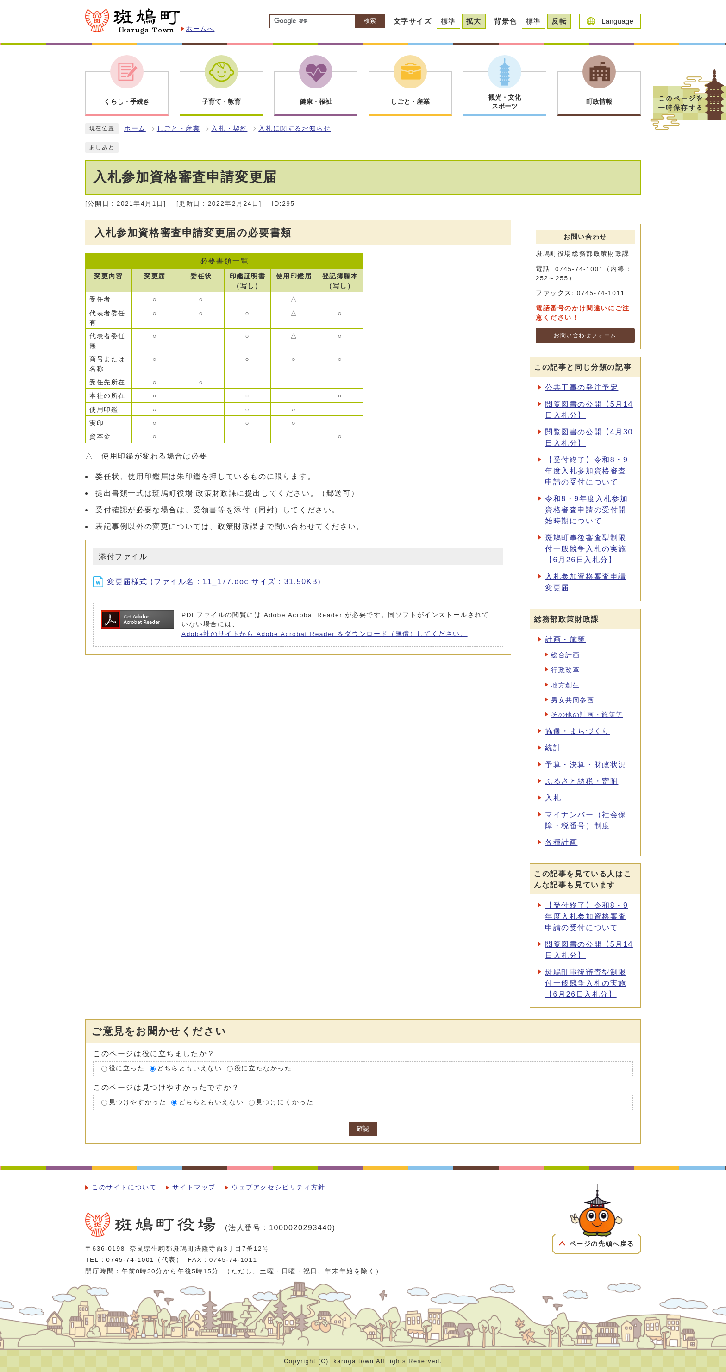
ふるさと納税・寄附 (581, 781)
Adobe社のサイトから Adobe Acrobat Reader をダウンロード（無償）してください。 (325, 633)
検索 (370, 20)
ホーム (135, 128)
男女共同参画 (573, 700)
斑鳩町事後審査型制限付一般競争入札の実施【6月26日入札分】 (585, 549)
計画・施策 (565, 639)
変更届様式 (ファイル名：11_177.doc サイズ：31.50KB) (207, 581)
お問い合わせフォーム (585, 335)
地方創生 (565, 685)
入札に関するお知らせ (294, 128)
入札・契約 (229, 128)
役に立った (127, 1068)
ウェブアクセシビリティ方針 (278, 1187)
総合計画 (565, 655)
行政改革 (565, 670)
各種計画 (561, 842)
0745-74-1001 (130, 1259)
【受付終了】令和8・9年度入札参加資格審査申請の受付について (586, 471)
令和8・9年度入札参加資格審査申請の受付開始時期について (586, 510)
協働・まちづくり (577, 731)
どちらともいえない (189, 1068)
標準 (448, 21)
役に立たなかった (263, 1068)
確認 (363, 1128)
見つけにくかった (285, 1102)
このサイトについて (124, 1187)
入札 (553, 798)
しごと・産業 (178, 128)
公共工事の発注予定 (581, 387)
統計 (553, 748)
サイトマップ (194, 1187)
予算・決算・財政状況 (585, 764)
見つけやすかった (138, 1102)
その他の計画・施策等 (587, 714)
